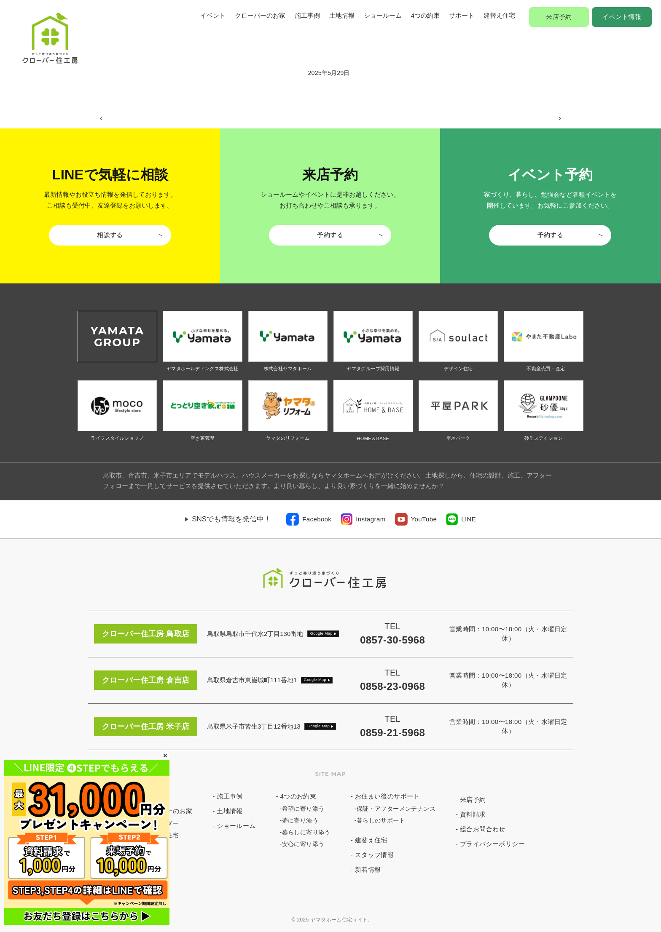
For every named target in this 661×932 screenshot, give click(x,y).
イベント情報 (621, 16)
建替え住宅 (499, 15)
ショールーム (383, 15)
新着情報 (368, 869)
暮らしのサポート (381, 820)
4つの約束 (425, 15)
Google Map (321, 633)
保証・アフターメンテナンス (396, 808)
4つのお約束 (298, 796)
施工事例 (307, 15)
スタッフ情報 (374, 854)
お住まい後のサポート (387, 796)
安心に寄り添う (303, 844)
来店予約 (559, 16)
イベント (213, 15)
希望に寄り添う (303, 808)
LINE (468, 519)
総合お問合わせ (482, 829)
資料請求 (473, 814)
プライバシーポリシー (492, 843)
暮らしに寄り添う (306, 832)
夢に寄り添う (300, 820)
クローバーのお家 (260, 15)
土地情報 (342, 15)
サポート (461, 15)
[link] (308, 519)
